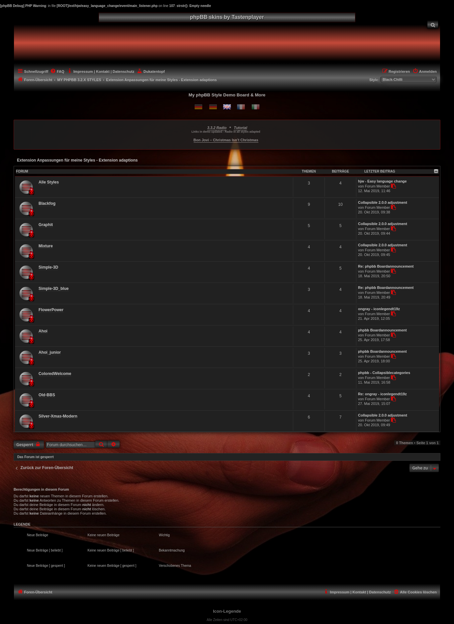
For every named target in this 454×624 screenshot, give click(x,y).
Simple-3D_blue (54, 288)
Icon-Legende (227, 611)
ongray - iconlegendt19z (379, 309)
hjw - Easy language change (382, 181)
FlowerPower (51, 310)
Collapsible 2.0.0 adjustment (382, 202)
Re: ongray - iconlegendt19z (382, 394)
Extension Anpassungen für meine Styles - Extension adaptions (77, 160)
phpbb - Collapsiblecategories (384, 373)
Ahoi (43, 331)
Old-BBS (47, 395)
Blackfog (47, 203)
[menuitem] (432, 24)
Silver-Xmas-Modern (58, 416)
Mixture (46, 246)
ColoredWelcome (55, 373)
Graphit (46, 224)
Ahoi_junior (50, 352)
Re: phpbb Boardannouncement (385, 266)
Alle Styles (49, 182)
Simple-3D (48, 267)
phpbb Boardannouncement (382, 330)
